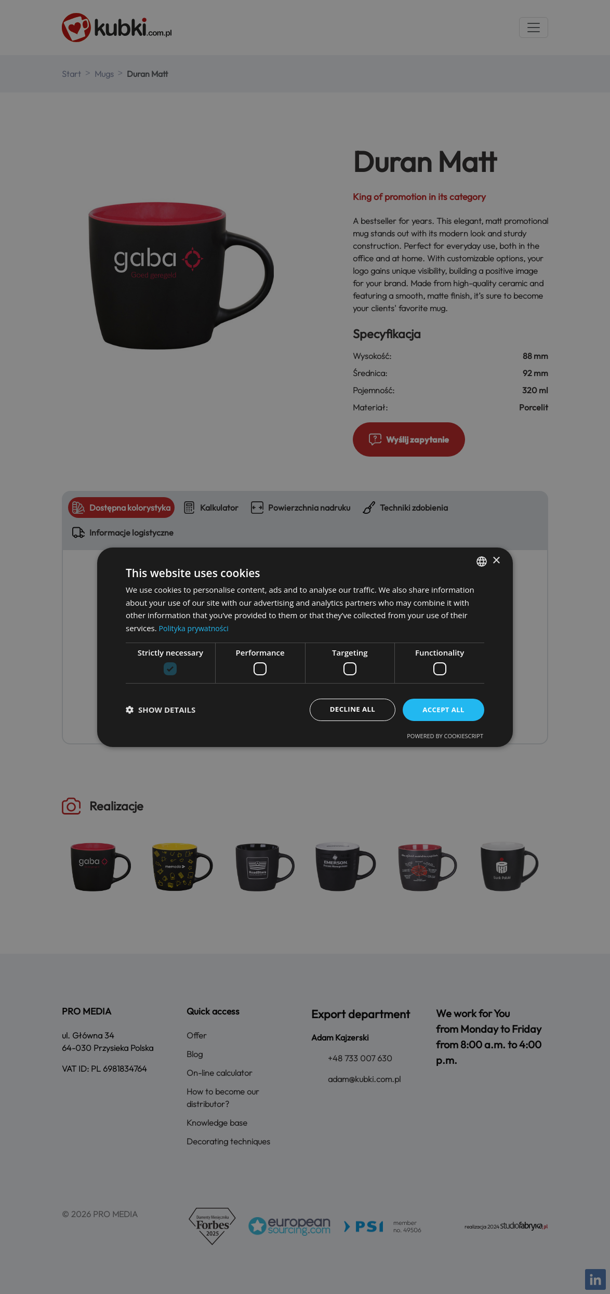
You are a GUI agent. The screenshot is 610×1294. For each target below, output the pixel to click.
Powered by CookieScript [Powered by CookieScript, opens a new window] (445, 736)
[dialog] (305, 647)
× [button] (496, 560)
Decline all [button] (349, 709)
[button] (160, 709)
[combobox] (481, 560)
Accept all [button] (442, 709)
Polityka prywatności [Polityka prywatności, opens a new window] (196, 627)
